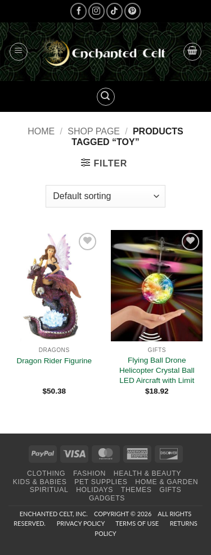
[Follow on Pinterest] (132, 11)
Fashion (89, 473)
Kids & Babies (40, 482)
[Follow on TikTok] (114, 11)
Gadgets (107, 498)
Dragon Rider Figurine (54, 361)
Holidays (94, 490)
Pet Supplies (100, 482)
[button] (19, 52)
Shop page (94, 131)
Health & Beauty (147, 473)
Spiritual (49, 490)
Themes (136, 490)
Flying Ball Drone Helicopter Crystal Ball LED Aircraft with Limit (157, 370)
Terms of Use (137, 523)
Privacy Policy (81, 523)
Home (41, 131)
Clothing (46, 473)
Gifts (170, 490)
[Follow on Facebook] (78, 11)
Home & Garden (166, 482)
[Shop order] (105, 196)
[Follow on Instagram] (96, 11)
